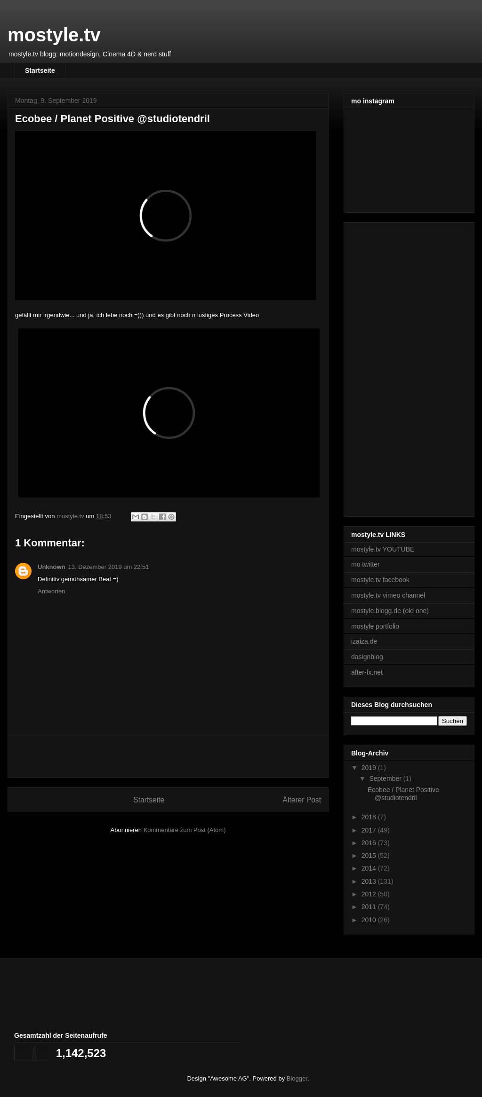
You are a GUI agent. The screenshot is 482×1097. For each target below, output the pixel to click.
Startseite (40, 70)
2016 (370, 843)
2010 (370, 920)
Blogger (297, 1078)
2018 (370, 817)
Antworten (51, 591)
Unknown (51, 566)
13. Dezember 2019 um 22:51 (108, 566)
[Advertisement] (168, 756)
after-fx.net (367, 672)
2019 (370, 767)
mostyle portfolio (375, 626)
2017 (370, 830)
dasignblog (367, 657)
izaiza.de (364, 641)
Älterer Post (302, 800)
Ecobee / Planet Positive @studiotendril (403, 793)
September (386, 778)
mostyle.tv (54, 34)
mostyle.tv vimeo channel (388, 595)
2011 (370, 906)
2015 (370, 855)
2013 (370, 881)
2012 (370, 894)
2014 (370, 868)
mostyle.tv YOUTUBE (382, 549)
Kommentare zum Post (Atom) (185, 829)
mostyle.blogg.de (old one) (390, 611)
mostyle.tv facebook (380, 580)
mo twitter (365, 564)
